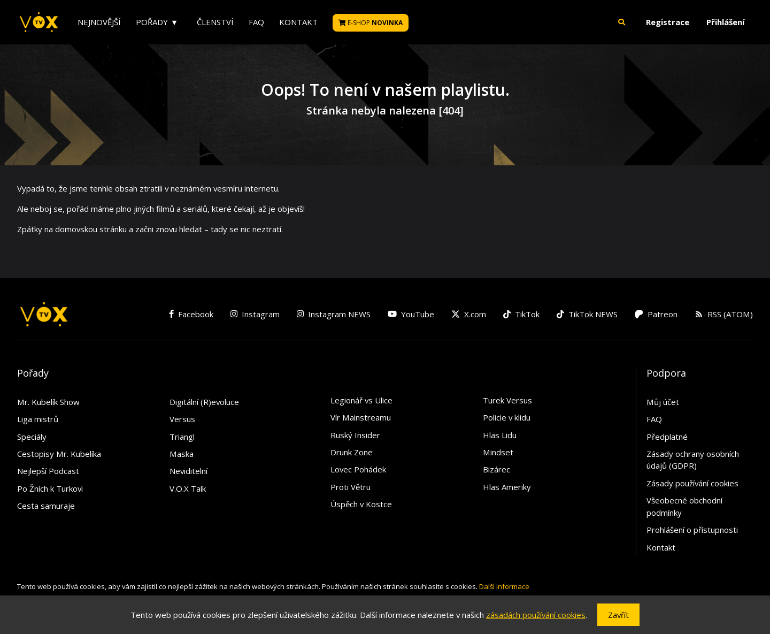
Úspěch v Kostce (361, 504)
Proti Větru (350, 487)
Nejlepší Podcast (48, 470)
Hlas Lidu (500, 435)
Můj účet (662, 401)
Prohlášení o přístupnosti (692, 529)
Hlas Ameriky (507, 487)
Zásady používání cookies (692, 483)
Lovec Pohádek (358, 469)
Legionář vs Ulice (361, 400)
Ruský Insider (355, 435)
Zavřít (618, 614)
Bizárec (496, 469)
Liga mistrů (37, 419)
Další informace (504, 586)
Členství (215, 22)
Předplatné (667, 436)
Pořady (152, 22)
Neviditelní (188, 470)
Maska (182, 453)
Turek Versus (507, 400)
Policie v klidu (506, 417)
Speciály (32, 436)
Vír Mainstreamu (360, 417)
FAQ (256, 22)
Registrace (667, 22)
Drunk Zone (351, 452)
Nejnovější (99, 22)
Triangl (182, 436)
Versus (182, 419)
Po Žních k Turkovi (50, 488)
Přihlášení (725, 22)
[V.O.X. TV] (38, 22)
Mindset (498, 452)
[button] (622, 22)
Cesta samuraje (46, 505)
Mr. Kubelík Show (48, 401)
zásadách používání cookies (536, 614)
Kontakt (298, 22)
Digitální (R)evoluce (204, 401)
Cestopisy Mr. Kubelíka (59, 453)
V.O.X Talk (188, 488)
